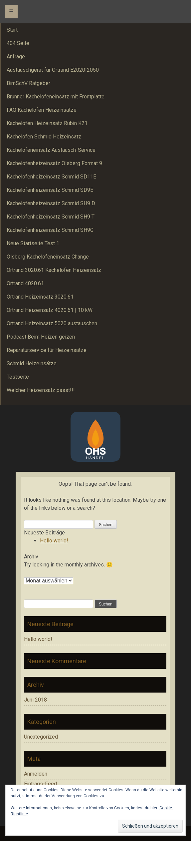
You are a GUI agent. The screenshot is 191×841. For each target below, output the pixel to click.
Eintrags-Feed (40, 784)
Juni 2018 (35, 700)
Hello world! (54, 540)
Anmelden (35, 774)
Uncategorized (41, 737)
